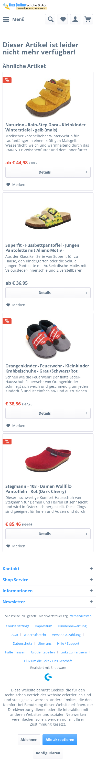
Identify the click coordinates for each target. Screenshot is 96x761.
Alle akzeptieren (60, 739)
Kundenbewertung (72, 626)
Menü (14, 18)
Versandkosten (80, 616)
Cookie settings (17, 626)
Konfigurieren (48, 752)
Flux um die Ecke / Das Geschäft (48, 661)
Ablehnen (28, 739)
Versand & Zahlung (66, 634)
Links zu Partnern (73, 652)
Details (63, 171)
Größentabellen (43, 652)
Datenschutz (22, 643)
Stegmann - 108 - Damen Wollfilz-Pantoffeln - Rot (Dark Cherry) (38, 489)
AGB (15, 634)
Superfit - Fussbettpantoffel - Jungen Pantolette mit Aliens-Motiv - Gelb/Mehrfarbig (42, 248)
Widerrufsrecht (35, 634)
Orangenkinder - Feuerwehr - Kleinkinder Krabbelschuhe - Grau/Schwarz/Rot (47, 368)
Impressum (43, 626)
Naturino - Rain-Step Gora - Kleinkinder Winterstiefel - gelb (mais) (45, 127)
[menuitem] (13, 19)
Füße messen (15, 652)
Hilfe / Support (68, 643)
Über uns (44, 643)
